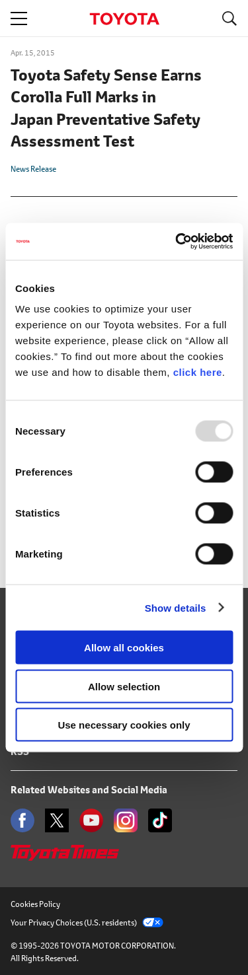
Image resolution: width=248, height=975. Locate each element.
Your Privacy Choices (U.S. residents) (87, 922)
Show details (175, 607)
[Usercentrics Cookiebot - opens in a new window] (176, 241)
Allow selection (124, 686)
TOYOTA (124, 19)
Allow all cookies (124, 647)
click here (197, 372)
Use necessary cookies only (124, 725)
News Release (33, 168)
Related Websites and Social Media (89, 790)
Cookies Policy (35, 904)
